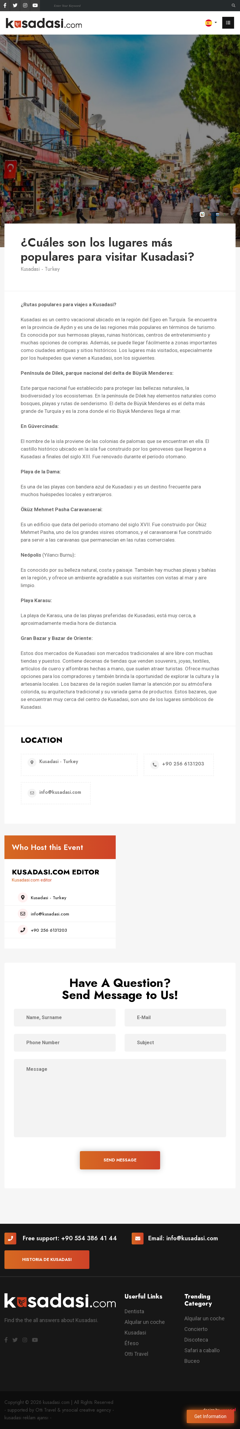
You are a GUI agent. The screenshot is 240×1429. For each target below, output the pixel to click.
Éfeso (131, 1343)
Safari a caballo (202, 1350)
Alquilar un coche (145, 1322)
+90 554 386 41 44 (89, 1238)
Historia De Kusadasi (47, 1259)
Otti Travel (136, 1354)
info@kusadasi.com (192, 1238)
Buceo (191, 1361)
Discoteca (196, 1340)
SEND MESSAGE (120, 1160)
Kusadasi (135, 1332)
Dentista (134, 1311)
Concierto (195, 1329)
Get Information (210, 1416)
